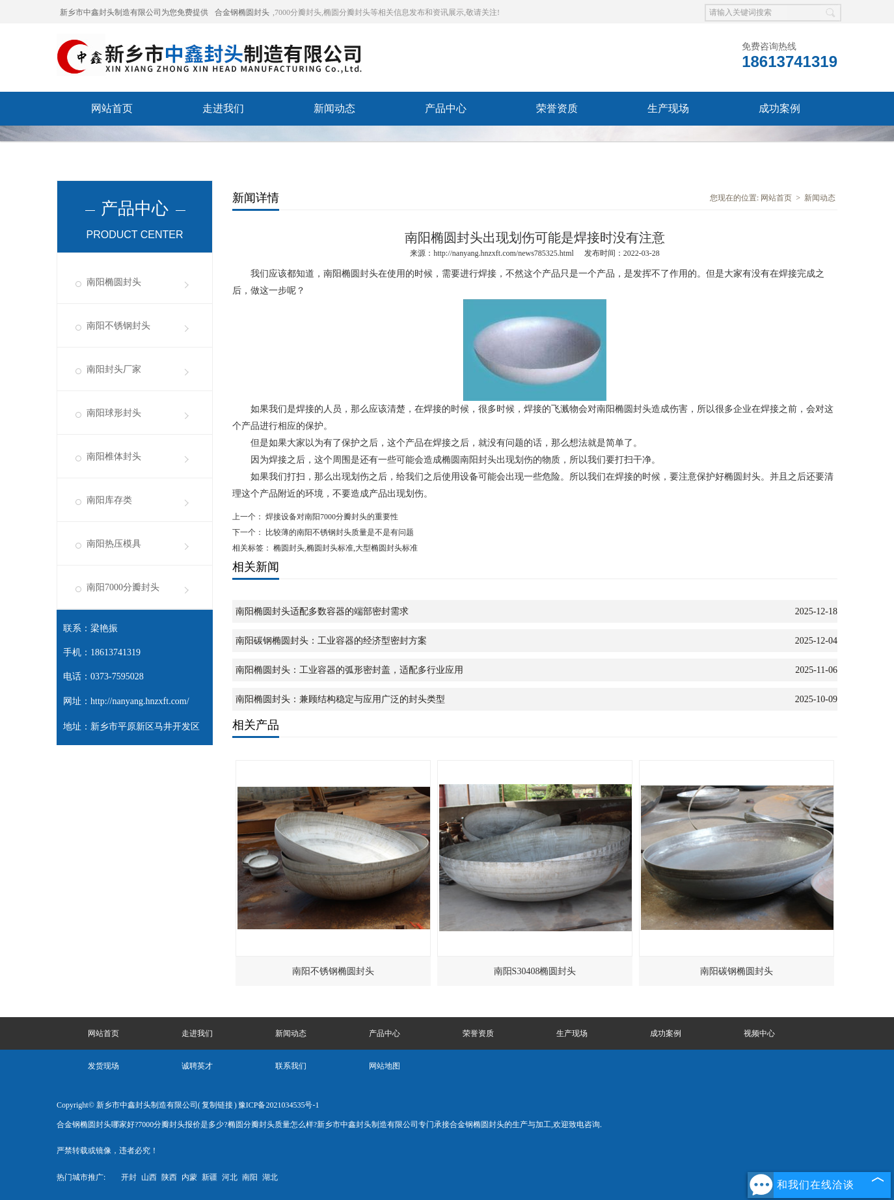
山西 (149, 1177)
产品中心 (446, 108)
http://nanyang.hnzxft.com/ (139, 701)
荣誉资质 (557, 108)
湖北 (270, 1177)
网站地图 (384, 1065)
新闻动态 (334, 108)
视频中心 (112, 142)
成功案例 (779, 108)
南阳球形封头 (114, 413)
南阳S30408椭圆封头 (535, 971)
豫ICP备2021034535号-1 (278, 1105)
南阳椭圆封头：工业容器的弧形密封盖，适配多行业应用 (349, 670)
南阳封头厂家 (114, 369)
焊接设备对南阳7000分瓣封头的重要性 (331, 516)
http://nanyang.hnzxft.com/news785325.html (503, 253)
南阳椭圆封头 (114, 282)
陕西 (169, 1177)
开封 (129, 1177)
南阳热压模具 (114, 544)
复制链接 (217, 1105)
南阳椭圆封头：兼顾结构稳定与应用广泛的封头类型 (340, 699)
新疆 (209, 1177)
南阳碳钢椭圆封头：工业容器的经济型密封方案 (331, 641)
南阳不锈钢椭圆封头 (333, 971)
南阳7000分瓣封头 (123, 587)
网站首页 (112, 108)
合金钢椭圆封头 (242, 12)
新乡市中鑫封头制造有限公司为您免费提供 (134, 12)
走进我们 (223, 108)
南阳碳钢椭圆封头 (736, 971)
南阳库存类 (109, 500)
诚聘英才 (334, 142)
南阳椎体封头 (114, 456)
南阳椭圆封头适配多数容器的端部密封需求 (322, 611)
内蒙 (189, 1177)
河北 (229, 1177)
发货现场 (223, 142)
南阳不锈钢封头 (118, 326)
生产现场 (668, 108)
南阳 (250, 1177)
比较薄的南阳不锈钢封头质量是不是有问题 (339, 532)
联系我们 (446, 142)
